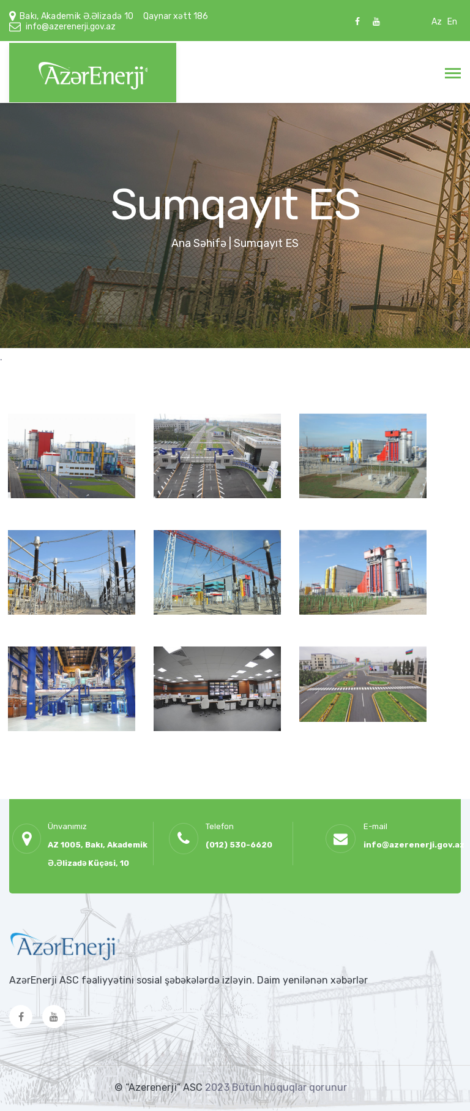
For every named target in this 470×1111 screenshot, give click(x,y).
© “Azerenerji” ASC (159, 1087)
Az (436, 22)
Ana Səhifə (198, 243)
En (452, 22)
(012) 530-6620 (239, 844)
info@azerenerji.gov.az (71, 26)
